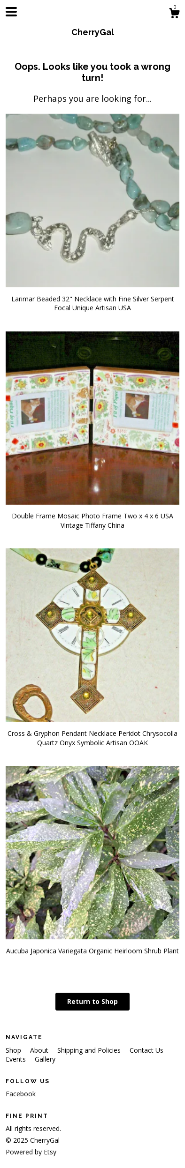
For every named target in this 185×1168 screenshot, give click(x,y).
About (40, 1050)
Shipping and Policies (90, 1050)
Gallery (45, 1059)
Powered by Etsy (31, 1151)
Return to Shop (92, 1001)
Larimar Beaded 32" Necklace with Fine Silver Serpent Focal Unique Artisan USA (92, 298)
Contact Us (146, 1050)
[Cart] (174, 14)
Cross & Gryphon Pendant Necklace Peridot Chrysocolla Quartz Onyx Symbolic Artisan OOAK (92, 733)
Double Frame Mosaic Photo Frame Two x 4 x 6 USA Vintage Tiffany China (92, 516)
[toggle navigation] (11, 11)
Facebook (21, 1093)
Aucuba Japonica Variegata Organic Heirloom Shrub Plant (92, 946)
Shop (14, 1050)
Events (17, 1059)
